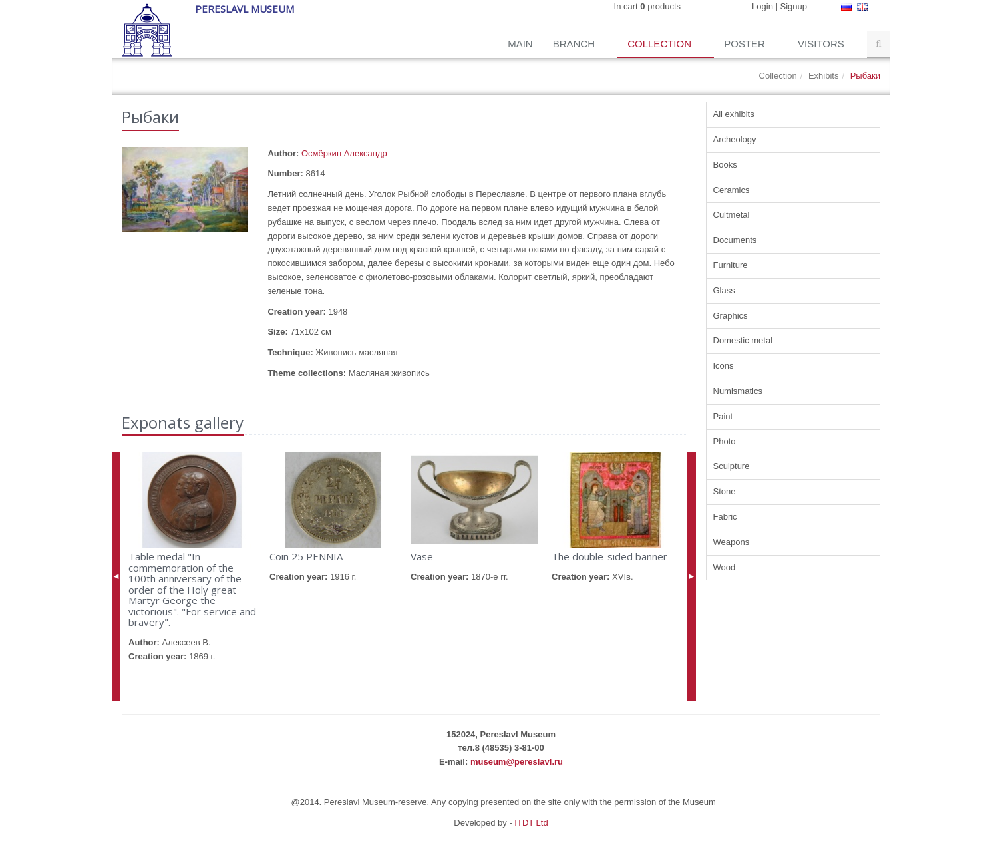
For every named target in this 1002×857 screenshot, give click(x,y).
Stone (724, 491)
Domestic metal (743, 340)
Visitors (822, 43)
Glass (724, 290)
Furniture (730, 265)
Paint (723, 416)
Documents (735, 240)
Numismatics (737, 391)
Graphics (730, 316)
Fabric (725, 517)
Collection (660, 43)
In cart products (647, 6)
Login (762, 6)
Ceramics (731, 190)
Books (725, 165)
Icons (723, 366)
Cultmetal (731, 215)
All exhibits (733, 114)
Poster (746, 43)
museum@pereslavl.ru (516, 762)
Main (520, 43)
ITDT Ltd (531, 823)
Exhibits (823, 76)
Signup (793, 6)
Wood (724, 567)
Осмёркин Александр (344, 153)
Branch (575, 43)
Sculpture (731, 466)
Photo (724, 441)
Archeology (734, 139)
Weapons (731, 542)
